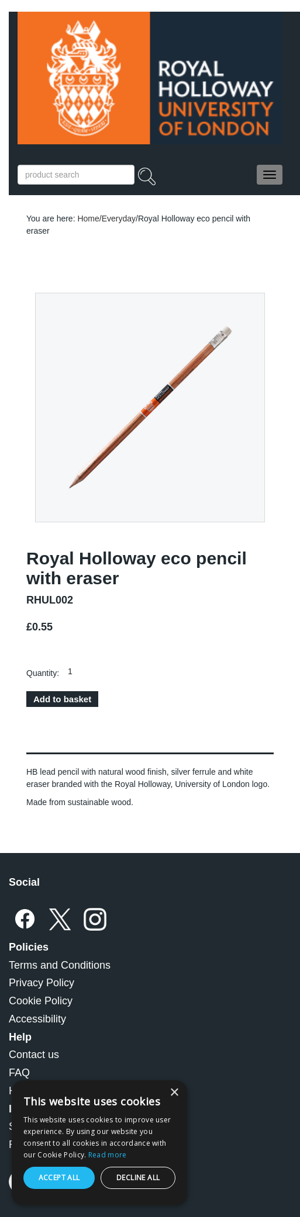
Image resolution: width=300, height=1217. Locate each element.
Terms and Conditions (60, 965)
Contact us (34, 1054)
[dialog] (99, 1142)
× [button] (174, 1092)
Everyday (119, 218)
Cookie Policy (41, 1001)
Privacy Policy (41, 983)
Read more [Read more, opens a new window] (107, 1155)
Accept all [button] (59, 1178)
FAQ (19, 1073)
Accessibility (37, 1019)
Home (88, 218)
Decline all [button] (138, 1178)
